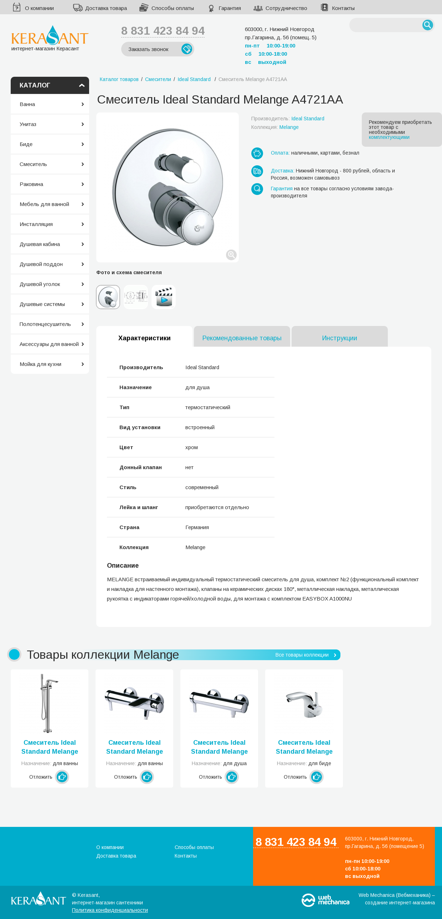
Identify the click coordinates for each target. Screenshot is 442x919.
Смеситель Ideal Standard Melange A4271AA (134, 747)
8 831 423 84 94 (163, 30)
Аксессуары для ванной (49, 344)
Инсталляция (36, 224)
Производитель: (287, 118)
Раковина (31, 184)
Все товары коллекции (302, 655)
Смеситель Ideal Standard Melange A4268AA (304, 747)
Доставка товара (106, 8)
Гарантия (230, 8)
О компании (39, 8)
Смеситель (33, 164)
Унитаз (28, 124)
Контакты (343, 8)
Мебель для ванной (44, 204)
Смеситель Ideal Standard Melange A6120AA (49, 747)
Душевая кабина (40, 244)
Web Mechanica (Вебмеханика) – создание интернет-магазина (397, 898)
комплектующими (389, 137)
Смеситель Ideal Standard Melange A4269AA (219, 747)
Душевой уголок (40, 284)
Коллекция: (275, 127)
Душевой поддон (41, 264)
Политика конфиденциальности (110, 910)
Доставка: (282, 171)
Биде (26, 144)
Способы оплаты (172, 8)
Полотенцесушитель (45, 324)
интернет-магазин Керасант (50, 38)
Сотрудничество (286, 8)
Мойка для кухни (40, 364)
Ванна (27, 104)
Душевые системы (42, 304)
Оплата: (280, 153)
